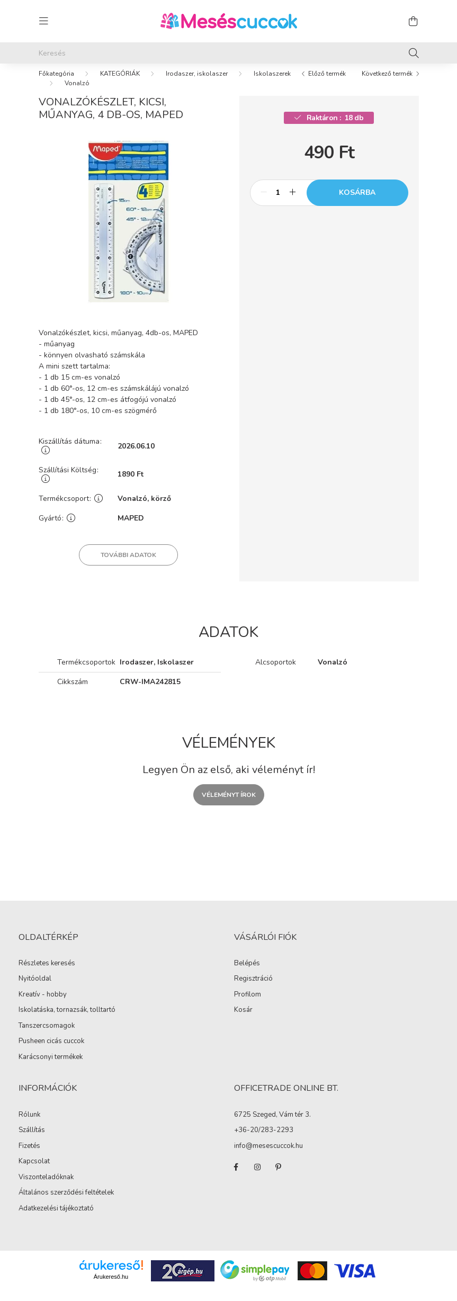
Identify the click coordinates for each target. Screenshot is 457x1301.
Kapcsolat (34, 1172)
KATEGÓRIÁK (120, 84)
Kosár (243, 1021)
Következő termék (387, 84)
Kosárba (357, 203)
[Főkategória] (56, 84)
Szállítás (32, 1140)
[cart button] (413, 21)
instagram (257, 1177)
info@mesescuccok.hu (268, 1157)
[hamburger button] (44, 21)
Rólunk (29, 1125)
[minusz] (264, 203)
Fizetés (29, 1156)
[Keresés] (228, 53)
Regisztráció (253, 989)
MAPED (131, 529)
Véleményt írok (229, 805)
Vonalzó (77, 93)
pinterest (278, 1177)
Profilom (247, 1005)
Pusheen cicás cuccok (51, 1051)
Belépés (247, 974)
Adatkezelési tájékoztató (56, 1219)
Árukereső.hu (111, 1287)
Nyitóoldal (35, 989)
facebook (236, 1177)
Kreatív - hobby (43, 1005)
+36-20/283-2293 (263, 1141)
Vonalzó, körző (144, 509)
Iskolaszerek (272, 84)
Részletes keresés (47, 974)
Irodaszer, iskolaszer (197, 84)
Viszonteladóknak (46, 1187)
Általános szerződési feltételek (66, 1203)
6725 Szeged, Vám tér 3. (272, 1125)
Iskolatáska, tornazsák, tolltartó (67, 1020)
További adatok (128, 565)
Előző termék (327, 84)
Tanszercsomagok (47, 1036)
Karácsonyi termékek (51, 1067)
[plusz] (293, 203)
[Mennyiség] (278, 203)
